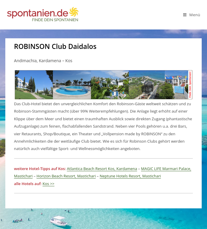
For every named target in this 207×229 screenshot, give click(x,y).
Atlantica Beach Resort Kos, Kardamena (102, 168)
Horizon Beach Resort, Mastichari (66, 176)
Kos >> (48, 183)
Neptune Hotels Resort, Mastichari (130, 176)
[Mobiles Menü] (192, 14)
